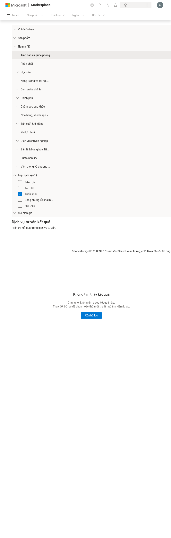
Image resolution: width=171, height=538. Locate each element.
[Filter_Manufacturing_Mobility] (17, 123)
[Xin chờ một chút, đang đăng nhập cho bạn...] (160, 5)
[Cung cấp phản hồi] (92, 5)
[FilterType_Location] (14, 29)
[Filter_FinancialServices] (17, 89)
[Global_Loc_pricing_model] (14, 213)
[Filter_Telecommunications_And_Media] (17, 166)
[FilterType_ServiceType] (14, 175)
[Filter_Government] (17, 98)
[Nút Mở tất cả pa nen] (13, 15)
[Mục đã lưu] (108, 5)
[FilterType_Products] (14, 38)
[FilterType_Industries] (14, 46)
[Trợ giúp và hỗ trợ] (100, 5)
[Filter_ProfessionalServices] (17, 141)
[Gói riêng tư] (115, 5)
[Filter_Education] (17, 72)
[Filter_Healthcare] (17, 106)
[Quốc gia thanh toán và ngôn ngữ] (135, 5)
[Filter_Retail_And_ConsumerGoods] (17, 149)
